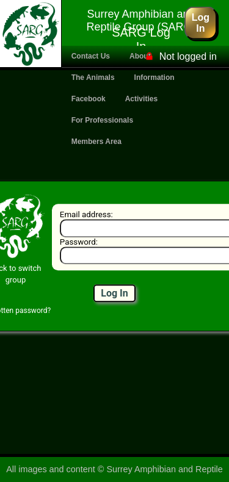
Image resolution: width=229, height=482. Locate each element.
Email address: (85, 214)
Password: (78, 241)
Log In (200, 22)
